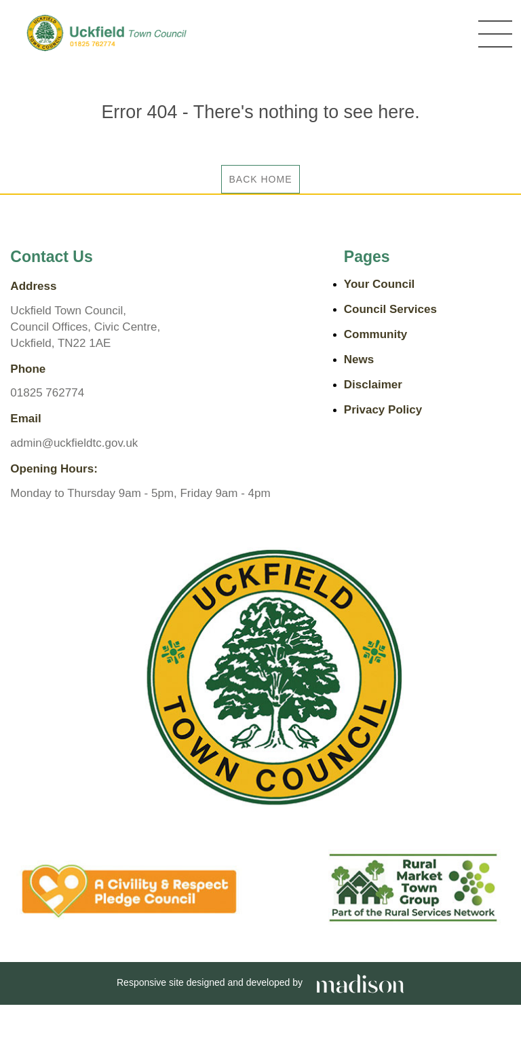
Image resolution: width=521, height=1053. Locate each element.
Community (376, 334)
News (359, 359)
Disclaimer (373, 384)
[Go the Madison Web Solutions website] (360, 982)
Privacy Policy (383, 409)
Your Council (379, 284)
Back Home (260, 179)
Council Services (390, 309)
